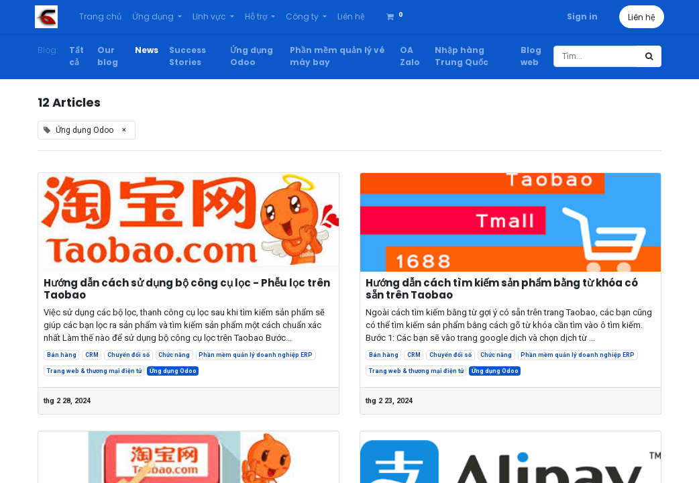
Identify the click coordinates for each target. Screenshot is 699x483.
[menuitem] (102, 16)
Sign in (579, 16)
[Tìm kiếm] (649, 56)
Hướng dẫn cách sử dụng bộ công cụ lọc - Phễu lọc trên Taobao (187, 289)
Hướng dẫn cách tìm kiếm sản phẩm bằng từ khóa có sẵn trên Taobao (502, 289)
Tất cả (76, 56)
